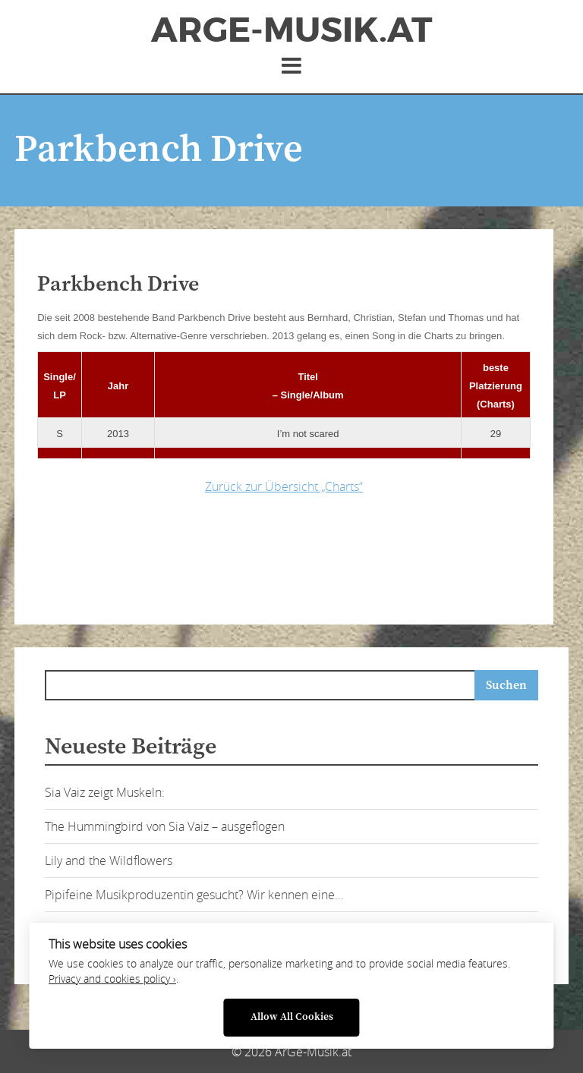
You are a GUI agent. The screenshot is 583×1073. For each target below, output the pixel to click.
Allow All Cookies (292, 1017)
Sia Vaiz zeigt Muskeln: (105, 792)
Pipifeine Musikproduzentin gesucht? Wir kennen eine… (194, 894)
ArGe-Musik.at (291, 30)
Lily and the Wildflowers (108, 860)
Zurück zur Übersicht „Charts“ (284, 486)
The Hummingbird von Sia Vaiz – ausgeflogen (165, 826)
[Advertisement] (276, 555)
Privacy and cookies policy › (112, 979)
